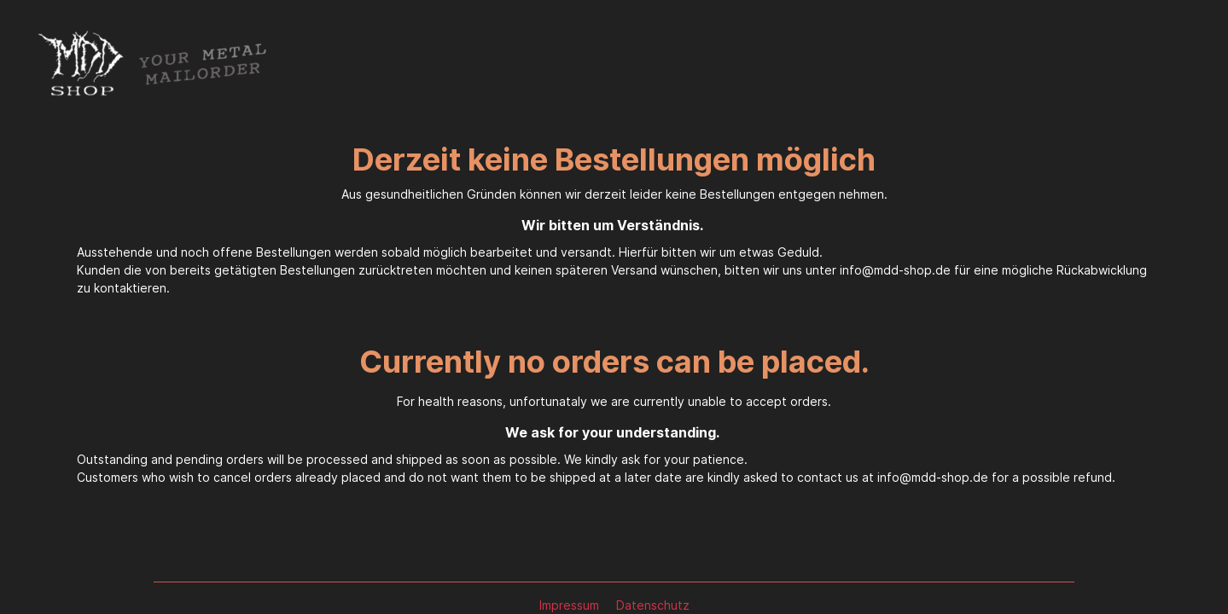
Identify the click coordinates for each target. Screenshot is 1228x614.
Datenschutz (653, 605)
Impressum (570, 605)
